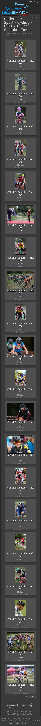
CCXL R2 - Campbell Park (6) (20, 226)
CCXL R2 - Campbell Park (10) (20, 357)
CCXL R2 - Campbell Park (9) (20, 325)
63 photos (20, 625)
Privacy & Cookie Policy (28, 724)
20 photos (20, 165)
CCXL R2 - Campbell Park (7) (20, 259)
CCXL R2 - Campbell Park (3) (20, 128)
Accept (17, 724)
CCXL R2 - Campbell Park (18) (20, 620)
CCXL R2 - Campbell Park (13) (20, 456)
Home (22, 704)
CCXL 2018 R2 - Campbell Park (16, 28)
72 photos (20, 362)
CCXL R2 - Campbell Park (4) (20, 160)
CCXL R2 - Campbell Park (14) (20, 489)
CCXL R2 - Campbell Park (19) (20, 653)
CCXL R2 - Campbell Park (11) (20, 390)
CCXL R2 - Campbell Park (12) (20, 423)
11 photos (20, 99)
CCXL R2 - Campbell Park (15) (20, 522)
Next (33, 697)
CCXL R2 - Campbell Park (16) (20, 555)
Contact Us (28, 704)
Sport (8, 22)
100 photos (20, 66)
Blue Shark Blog (12, 706)
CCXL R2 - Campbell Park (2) (20, 95)
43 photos (20, 263)
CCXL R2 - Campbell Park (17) (20, 587)
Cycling (23, 22)
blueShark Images (13, 704)
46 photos (20, 428)
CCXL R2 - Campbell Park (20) (20, 686)
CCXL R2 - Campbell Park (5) (20, 193)
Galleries (22, 706)
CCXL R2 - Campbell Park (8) (20, 292)
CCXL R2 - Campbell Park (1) (20, 62)
